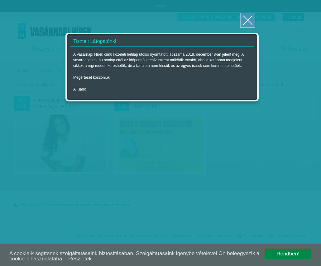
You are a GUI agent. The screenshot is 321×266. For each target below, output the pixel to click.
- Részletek (78, 259)
